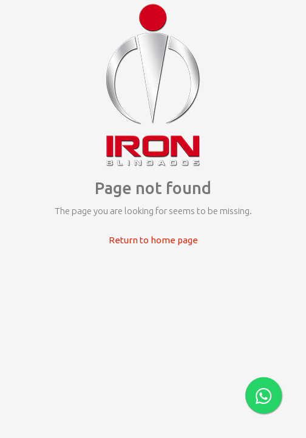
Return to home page (153, 240)
